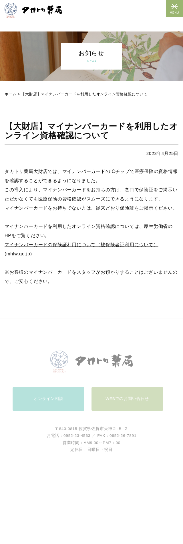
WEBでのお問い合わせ (127, 403)
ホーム (10, 94)
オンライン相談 (48, 403)
